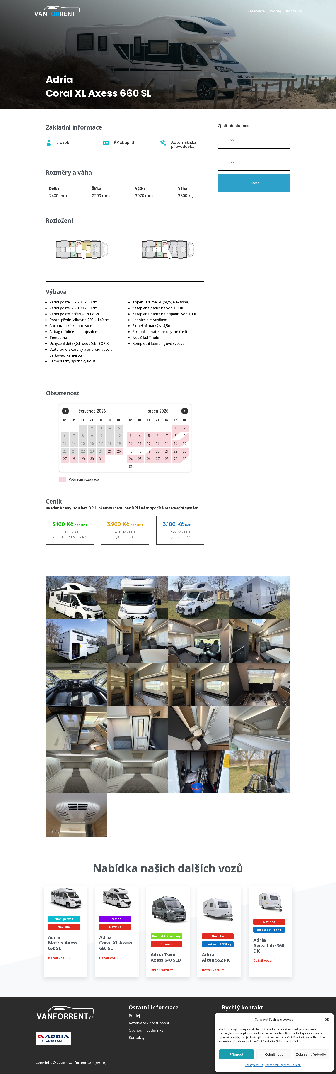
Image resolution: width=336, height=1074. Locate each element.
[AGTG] (100, 1062)
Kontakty (294, 11)
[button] (327, 1019)
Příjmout (237, 1054)
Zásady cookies (254, 1065)
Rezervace (256, 11)
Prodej (275, 11)
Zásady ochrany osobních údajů (283, 1065)
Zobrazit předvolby (311, 1054)
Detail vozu (57, 958)
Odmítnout (274, 1054)
